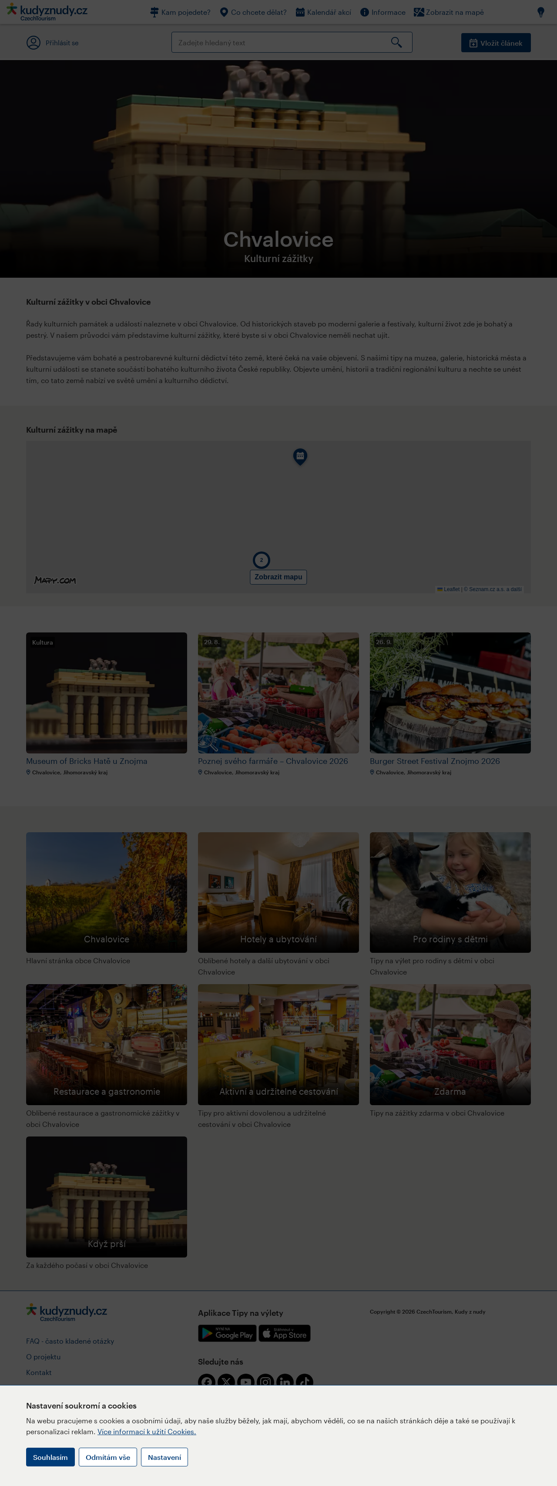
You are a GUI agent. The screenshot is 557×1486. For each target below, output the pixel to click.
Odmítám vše (108, 1457)
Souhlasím (50, 1457)
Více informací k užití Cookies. (146, 1431)
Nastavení (164, 1457)
